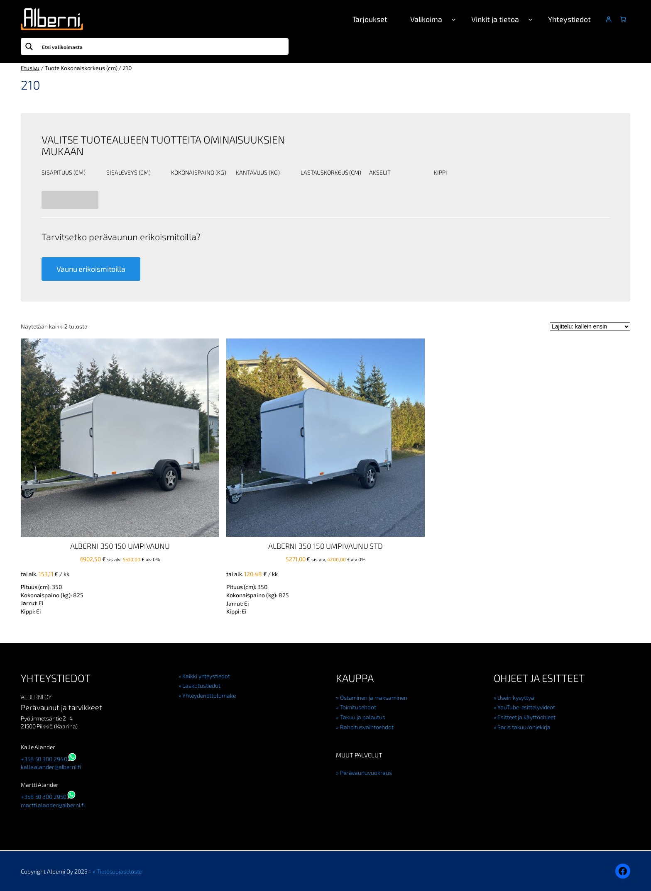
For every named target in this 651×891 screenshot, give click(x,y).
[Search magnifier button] (29, 46)
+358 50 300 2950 (43, 796)
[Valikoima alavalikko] (453, 19)
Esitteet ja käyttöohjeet (526, 717)
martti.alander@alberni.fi (53, 804)
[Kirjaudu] (608, 19)
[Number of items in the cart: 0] (623, 19)
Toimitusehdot (358, 707)
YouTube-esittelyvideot (526, 707)
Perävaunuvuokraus (366, 772)
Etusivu (30, 67)
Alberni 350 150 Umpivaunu (120, 546)
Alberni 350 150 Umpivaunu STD (325, 546)
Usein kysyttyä (515, 697)
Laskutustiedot (201, 685)
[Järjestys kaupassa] (590, 326)
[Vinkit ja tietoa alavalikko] (530, 19)
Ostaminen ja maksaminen (373, 697)
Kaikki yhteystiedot (206, 675)
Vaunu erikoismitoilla (90, 268)
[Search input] (163, 46)
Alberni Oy (36, 697)
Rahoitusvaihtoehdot (367, 726)
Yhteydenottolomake (208, 695)
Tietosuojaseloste (119, 871)
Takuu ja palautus (362, 717)
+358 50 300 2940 (44, 758)
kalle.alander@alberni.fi (51, 766)
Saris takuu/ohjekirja (524, 726)
